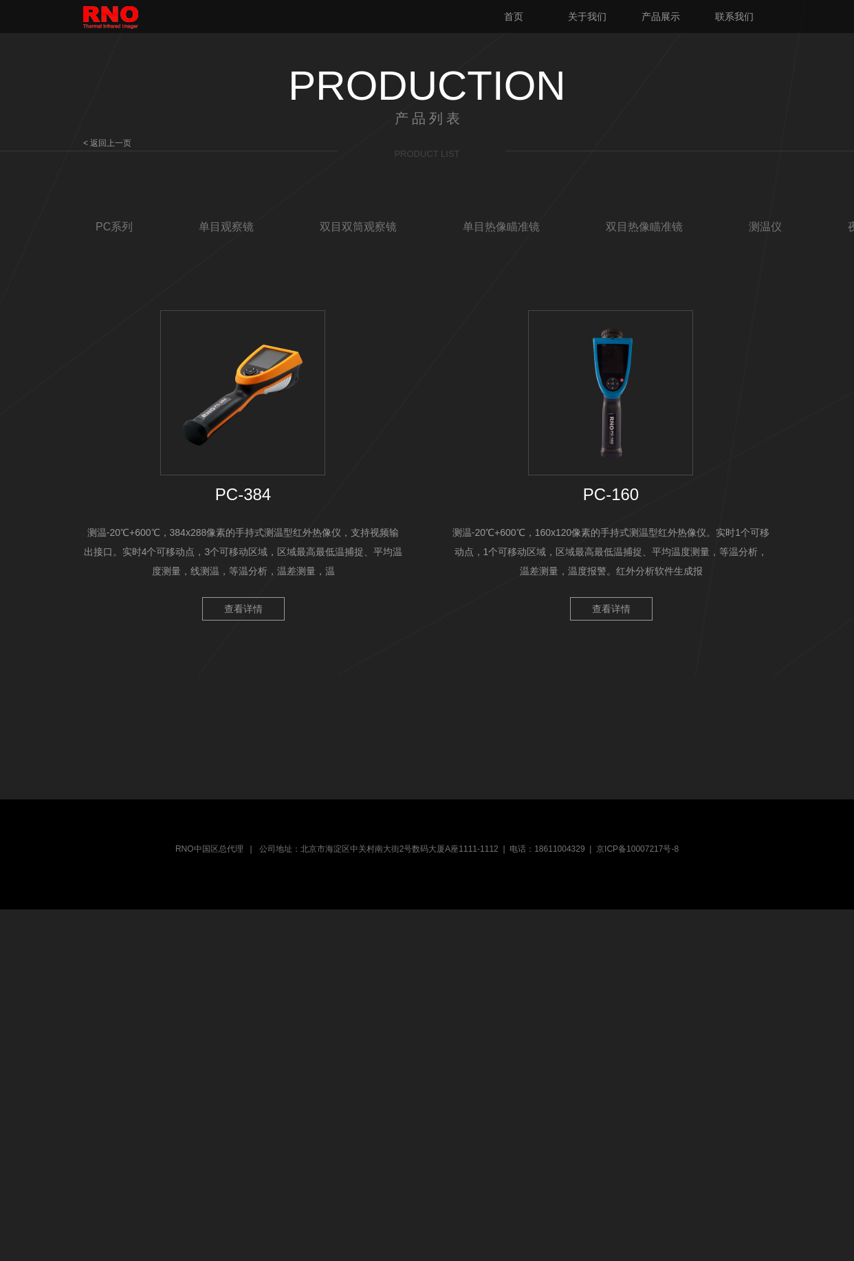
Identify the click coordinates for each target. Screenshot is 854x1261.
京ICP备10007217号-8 (637, 849)
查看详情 (243, 608)
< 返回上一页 (107, 143)
